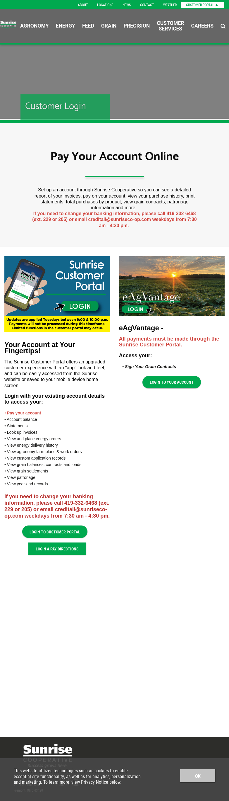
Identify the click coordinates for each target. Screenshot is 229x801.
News (127, 4)
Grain (109, 26)
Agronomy (34, 26)
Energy (65, 26)
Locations (105, 4)
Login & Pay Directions (57, 549)
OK (198, 776)
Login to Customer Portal (55, 532)
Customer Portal (202, 4)
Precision (136, 26)
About (83, 4)
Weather (170, 4)
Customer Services (170, 26)
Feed (88, 26)
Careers (202, 26)
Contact (147, 4)
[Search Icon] (223, 26)
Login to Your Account (172, 382)
